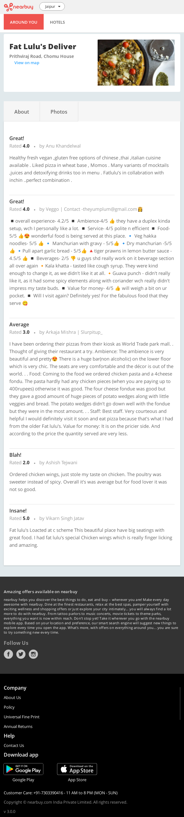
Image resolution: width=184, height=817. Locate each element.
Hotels (57, 22)
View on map (26, 62)
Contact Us (14, 745)
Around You (23, 22)
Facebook (8, 654)
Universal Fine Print (22, 717)
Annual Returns (18, 726)
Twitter (21, 654)
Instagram (33, 654)
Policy (9, 707)
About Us (12, 697)
